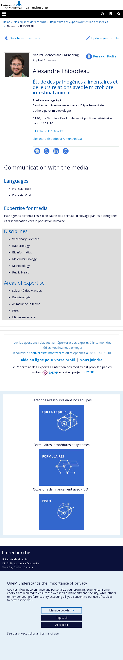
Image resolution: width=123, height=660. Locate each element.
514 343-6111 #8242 (48, 131)
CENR (90, 372)
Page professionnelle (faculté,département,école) (46, 151)
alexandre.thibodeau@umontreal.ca (57, 139)
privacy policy (26, 633)
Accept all (61, 625)
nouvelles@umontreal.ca (48, 353)
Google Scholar (66, 151)
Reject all (62, 618)
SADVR (50, 372)
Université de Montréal (11, 5)
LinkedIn (56, 151)
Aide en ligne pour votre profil (48, 359)
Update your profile (105, 38)
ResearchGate (37, 151)
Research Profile (104, 56)
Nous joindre (91, 359)
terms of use (50, 633)
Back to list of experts (25, 38)
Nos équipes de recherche (30, 22)
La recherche (36, 7)
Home (6, 22)
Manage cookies (61, 610)
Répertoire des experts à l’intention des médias (79, 22)
